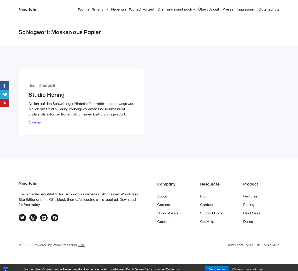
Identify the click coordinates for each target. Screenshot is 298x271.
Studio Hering (47, 95)
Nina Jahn (28, 9)
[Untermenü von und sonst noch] (181, 9)
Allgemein (36, 122)
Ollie (81, 245)
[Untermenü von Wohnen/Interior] (93, 9)
